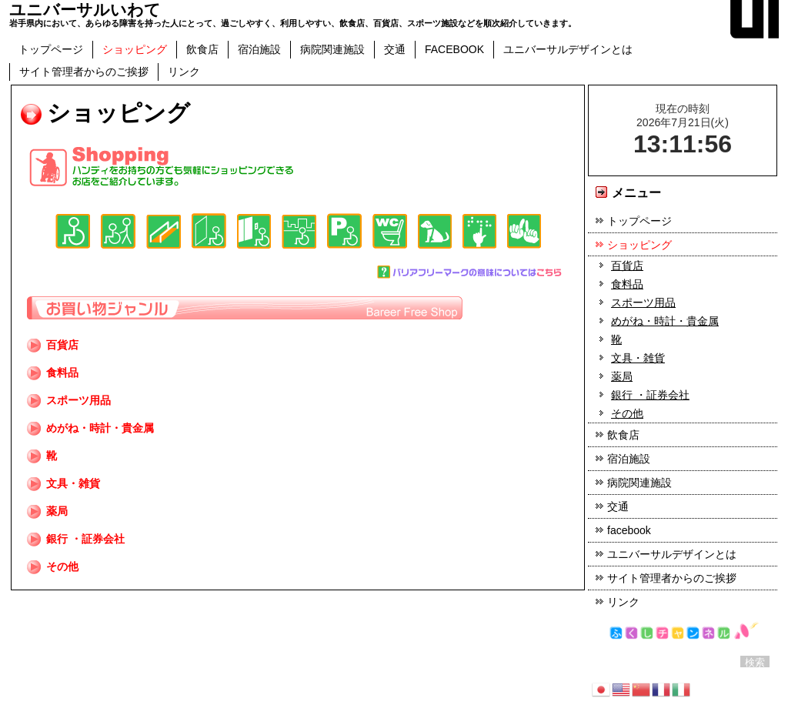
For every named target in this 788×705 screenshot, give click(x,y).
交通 (395, 49)
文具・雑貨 (63, 483)
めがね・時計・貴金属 (90, 428)
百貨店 (62, 345)
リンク (184, 71)
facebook (454, 49)
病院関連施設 (332, 49)
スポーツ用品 (69, 400)
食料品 (52, 372)
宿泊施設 (259, 49)
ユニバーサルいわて (85, 9)
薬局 (47, 511)
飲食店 (202, 49)
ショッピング (134, 49)
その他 (52, 566)
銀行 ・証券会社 (85, 539)
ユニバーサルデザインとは (568, 49)
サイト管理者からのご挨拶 (84, 71)
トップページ (50, 49)
